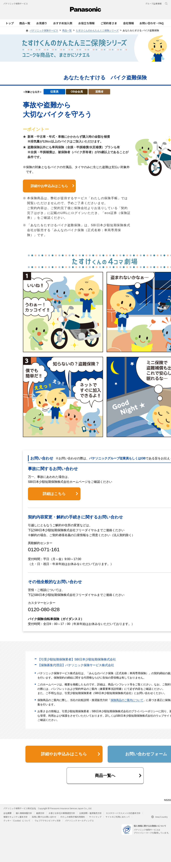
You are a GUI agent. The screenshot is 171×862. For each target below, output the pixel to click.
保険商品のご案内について (127, 700)
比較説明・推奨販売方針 (90, 813)
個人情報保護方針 (24, 813)
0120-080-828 (44, 609)
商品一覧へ (118, 775)
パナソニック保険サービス (15, 3)
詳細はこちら (60, 494)
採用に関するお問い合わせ (44, 816)
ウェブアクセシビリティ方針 (48, 820)
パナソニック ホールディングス (79, 820)
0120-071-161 (44, 549)
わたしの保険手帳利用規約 (73, 816)
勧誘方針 (40, 813)
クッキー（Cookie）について (16, 820)
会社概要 (7, 813)
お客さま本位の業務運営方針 (62, 813)
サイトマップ (95, 816)
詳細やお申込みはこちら (52, 186)
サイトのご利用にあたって (118, 816)
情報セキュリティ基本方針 (15, 816)
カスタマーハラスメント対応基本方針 (123, 813)
